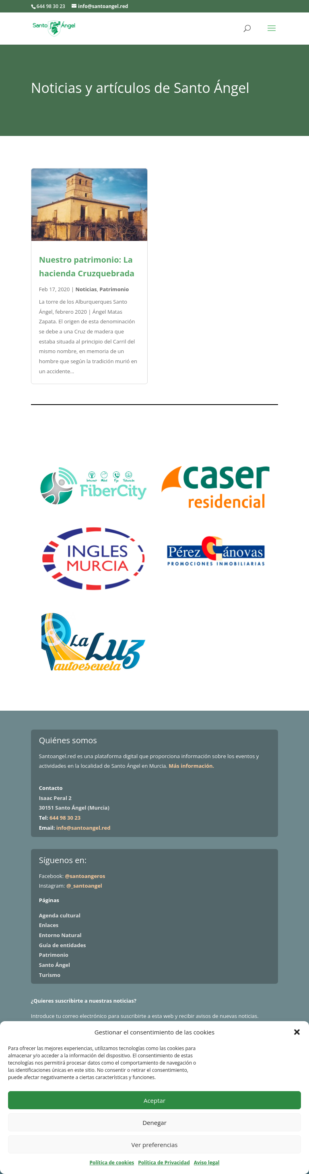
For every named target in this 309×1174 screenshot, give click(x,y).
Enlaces (48, 925)
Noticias (86, 289)
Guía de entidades (62, 945)
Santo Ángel (54, 964)
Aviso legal (207, 1162)
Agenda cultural (59, 915)
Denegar (154, 1122)
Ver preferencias (155, 1145)
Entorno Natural (60, 935)
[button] (297, 1032)
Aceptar (154, 1100)
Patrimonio (114, 289)
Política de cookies (112, 1162)
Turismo (49, 975)
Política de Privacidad (164, 1162)
